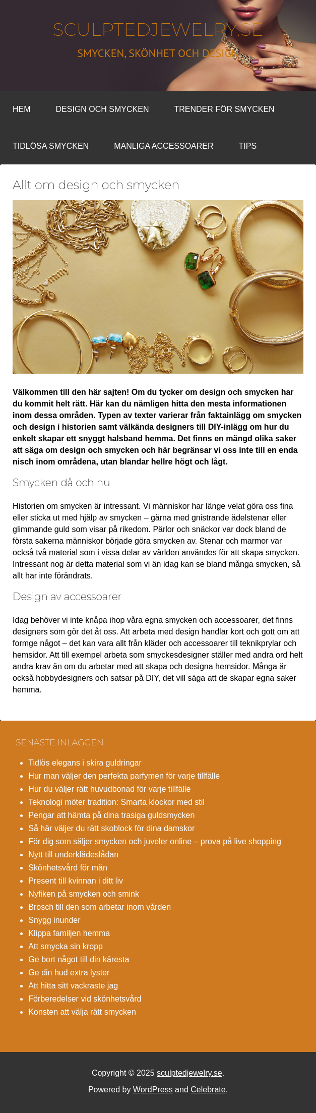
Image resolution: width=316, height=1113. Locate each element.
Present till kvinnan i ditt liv (75, 880)
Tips (248, 146)
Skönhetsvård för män (67, 867)
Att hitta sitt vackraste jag (73, 985)
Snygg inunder (54, 920)
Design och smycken (102, 109)
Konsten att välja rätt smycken (82, 1012)
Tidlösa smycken (51, 146)
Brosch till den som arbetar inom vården (99, 907)
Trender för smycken (224, 109)
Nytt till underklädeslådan (73, 854)
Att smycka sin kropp (65, 946)
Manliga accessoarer (163, 146)
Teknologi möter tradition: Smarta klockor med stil (116, 802)
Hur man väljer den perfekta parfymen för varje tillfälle (124, 776)
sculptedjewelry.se (157, 29)
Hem (22, 109)
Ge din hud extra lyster (68, 972)
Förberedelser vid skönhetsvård (84, 998)
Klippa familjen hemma (69, 933)
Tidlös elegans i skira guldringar (84, 762)
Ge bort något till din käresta (78, 959)
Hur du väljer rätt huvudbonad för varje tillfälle (109, 789)
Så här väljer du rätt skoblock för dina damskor (111, 828)
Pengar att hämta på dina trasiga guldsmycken (111, 815)
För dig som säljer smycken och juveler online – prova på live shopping (154, 841)
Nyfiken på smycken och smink (83, 894)
